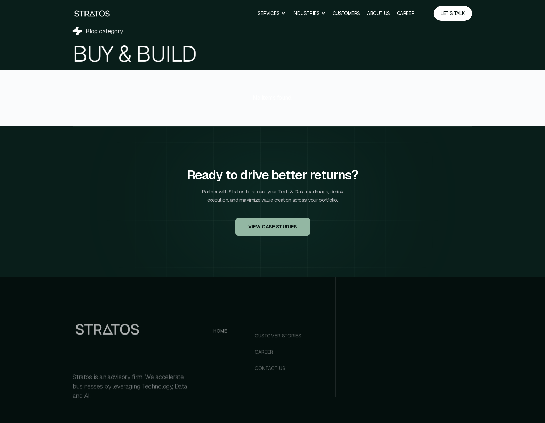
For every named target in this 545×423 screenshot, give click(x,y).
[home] (92, 13)
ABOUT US (378, 13)
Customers (346, 13)
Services (269, 13)
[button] (272, 13)
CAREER (405, 13)
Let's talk (453, 13)
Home (220, 346)
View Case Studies (272, 226)
